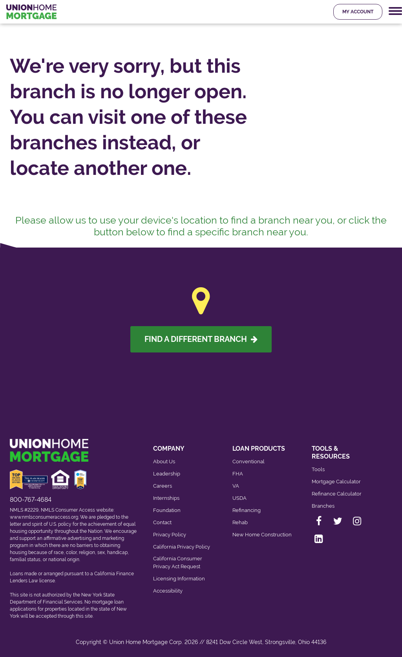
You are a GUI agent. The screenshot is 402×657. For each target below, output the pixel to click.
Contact (162, 522)
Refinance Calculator (337, 494)
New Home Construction (262, 535)
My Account (357, 12)
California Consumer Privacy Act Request (177, 562)
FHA (237, 474)
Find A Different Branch (201, 339)
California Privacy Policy (181, 547)
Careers (162, 486)
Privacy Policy (169, 535)
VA (235, 486)
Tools (318, 469)
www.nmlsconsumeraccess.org (44, 517)
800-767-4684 (30, 499)
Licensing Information (179, 579)
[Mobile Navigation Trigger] (395, 11)
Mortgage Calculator (336, 481)
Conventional (248, 461)
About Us (164, 461)
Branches (323, 506)
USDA (239, 498)
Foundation (167, 510)
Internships (166, 498)
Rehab (240, 522)
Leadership (166, 474)
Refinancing (246, 510)
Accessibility (168, 591)
